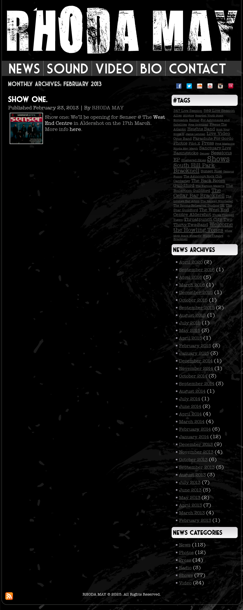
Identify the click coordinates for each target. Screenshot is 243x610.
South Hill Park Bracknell (194, 168)
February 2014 (195, 429)
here (75, 129)
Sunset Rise (211, 171)
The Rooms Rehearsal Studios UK (199, 206)
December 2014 (196, 361)
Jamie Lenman (195, 134)
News (24, 68)
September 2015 (197, 307)
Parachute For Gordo (213, 138)
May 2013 (189, 497)
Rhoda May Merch (185, 148)
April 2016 (190, 277)
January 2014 (194, 437)
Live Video (218, 133)
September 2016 (197, 269)
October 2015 (193, 300)
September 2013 (197, 467)
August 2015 (192, 315)
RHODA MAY (108, 108)
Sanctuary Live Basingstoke (202, 150)
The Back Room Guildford (199, 183)
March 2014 (192, 421)
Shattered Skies (193, 160)
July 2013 (189, 482)
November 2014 (196, 368)
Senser (205, 153)
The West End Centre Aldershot (201, 212)
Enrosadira (180, 120)
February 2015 (195, 345)
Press (207, 143)
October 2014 (193, 376)
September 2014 (196, 383)
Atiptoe (188, 115)
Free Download (198, 124)
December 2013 (196, 444)
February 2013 (195, 520)
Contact (198, 68)
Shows (218, 158)
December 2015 (196, 292)
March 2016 (192, 285)
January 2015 (194, 353)
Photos (180, 143)
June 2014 (190, 406)
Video (114, 68)
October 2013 (193, 459)
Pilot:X (194, 143)
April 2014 (190, 414)
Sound (68, 68)
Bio (151, 68)
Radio (185, 567)
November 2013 (196, 452)
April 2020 (191, 262)
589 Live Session (219, 110)
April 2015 (190, 338)
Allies (177, 115)
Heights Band (201, 129)
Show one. (27, 99)
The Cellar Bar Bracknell (199, 193)
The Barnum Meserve (210, 186)
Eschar (194, 120)
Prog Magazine (225, 143)
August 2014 (192, 391)
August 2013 (192, 475)
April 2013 (190, 505)
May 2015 (189, 330)
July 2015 (189, 323)
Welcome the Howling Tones (203, 227)
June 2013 (190, 490)
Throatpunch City (203, 219)
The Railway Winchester (217, 201)
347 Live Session (187, 111)
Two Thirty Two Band (202, 222)
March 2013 (192, 513)
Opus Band (182, 138)
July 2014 (189, 399)
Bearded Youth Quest (209, 115)
